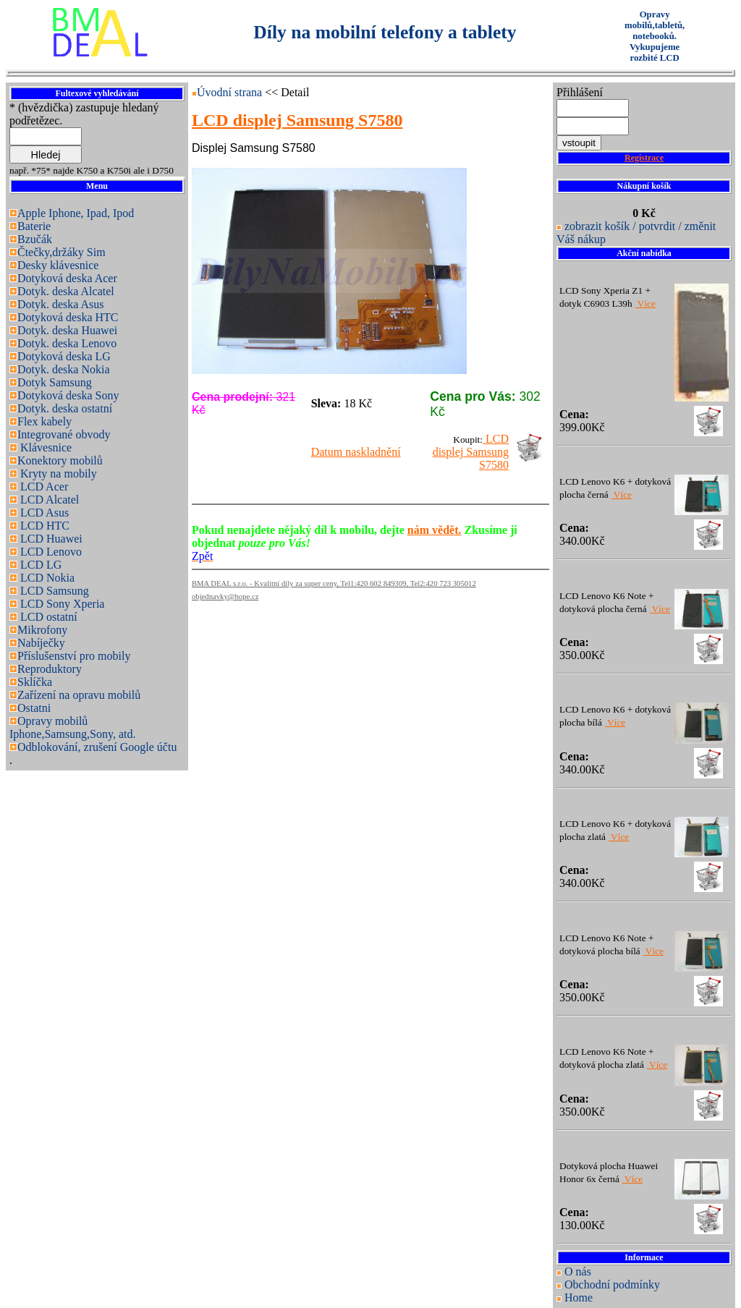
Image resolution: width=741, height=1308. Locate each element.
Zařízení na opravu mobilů (78, 695)
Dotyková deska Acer (67, 278)
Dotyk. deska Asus (60, 304)
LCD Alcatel (48, 499)
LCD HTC (43, 525)
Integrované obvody (63, 434)
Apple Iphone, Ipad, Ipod (75, 213)
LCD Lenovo (49, 551)
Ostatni (34, 708)
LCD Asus (43, 512)
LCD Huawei (49, 538)
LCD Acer (42, 486)
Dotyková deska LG (64, 356)
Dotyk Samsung (54, 382)
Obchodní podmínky (612, 1284)
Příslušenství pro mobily (73, 656)
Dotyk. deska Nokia (63, 369)
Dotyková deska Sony (68, 395)
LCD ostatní (47, 617)
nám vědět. (434, 530)
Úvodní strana (231, 92)
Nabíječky (41, 643)
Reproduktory (49, 669)
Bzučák (34, 239)
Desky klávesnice (57, 265)
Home (578, 1297)
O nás (577, 1271)
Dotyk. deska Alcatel (65, 291)
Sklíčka (34, 682)
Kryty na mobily (57, 473)
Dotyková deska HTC (68, 317)
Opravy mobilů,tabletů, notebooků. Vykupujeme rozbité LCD (654, 36)
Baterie (34, 226)
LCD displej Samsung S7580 (471, 452)
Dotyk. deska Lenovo (67, 343)
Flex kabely (44, 421)
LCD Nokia (46, 578)
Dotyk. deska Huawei (67, 330)
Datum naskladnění (356, 452)
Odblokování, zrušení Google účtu (97, 747)
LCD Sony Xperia (60, 604)
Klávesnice (44, 447)
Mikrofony (42, 630)
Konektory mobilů (60, 460)
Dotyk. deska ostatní (64, 408)
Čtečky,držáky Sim (61, 252)
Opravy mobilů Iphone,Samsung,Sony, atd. (72, 727)
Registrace (644, 158)
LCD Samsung (53, 591)
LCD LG (39, 565)
